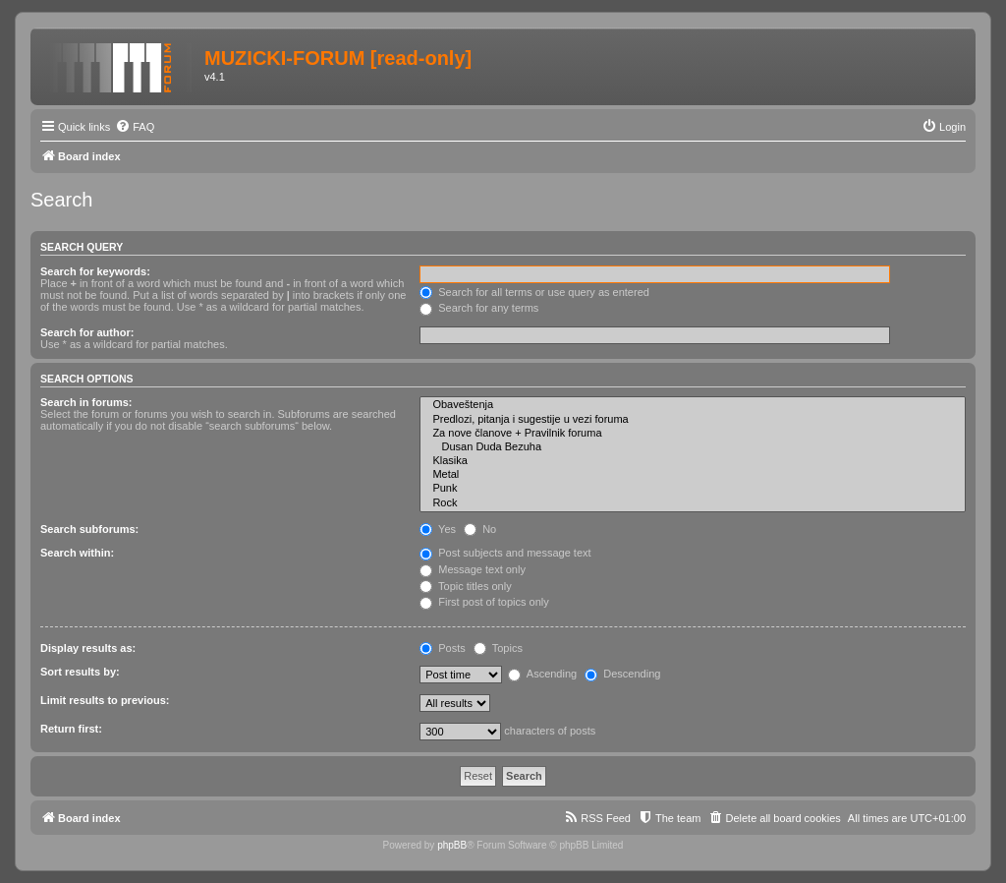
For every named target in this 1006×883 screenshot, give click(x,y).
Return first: (71, 729)
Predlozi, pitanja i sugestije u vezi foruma (692, 420)
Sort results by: (80, 671)
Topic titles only (465, 586)
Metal (692, 475)
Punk (692, 489)
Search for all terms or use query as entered (534, 292)
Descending (622, 673)
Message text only (472, 569)
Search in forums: (86, 402)
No (480, 529)
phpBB (452, 845)
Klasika (692, 461)
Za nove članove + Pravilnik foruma (692, 434)
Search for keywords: (95, 271)
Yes (437, 529)
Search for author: (87, 332)
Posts (442, 648)
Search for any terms (478, 308)
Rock (692, 503)
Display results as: (88, 648)
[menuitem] (134, 127)
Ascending (542, 673)
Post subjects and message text (504, 553)
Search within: (77, 553)
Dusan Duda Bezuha (692, 447)
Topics (498, 648)
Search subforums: (89, 529)
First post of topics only (484, 602)
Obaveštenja (692, 405)
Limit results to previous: (104, 700)
